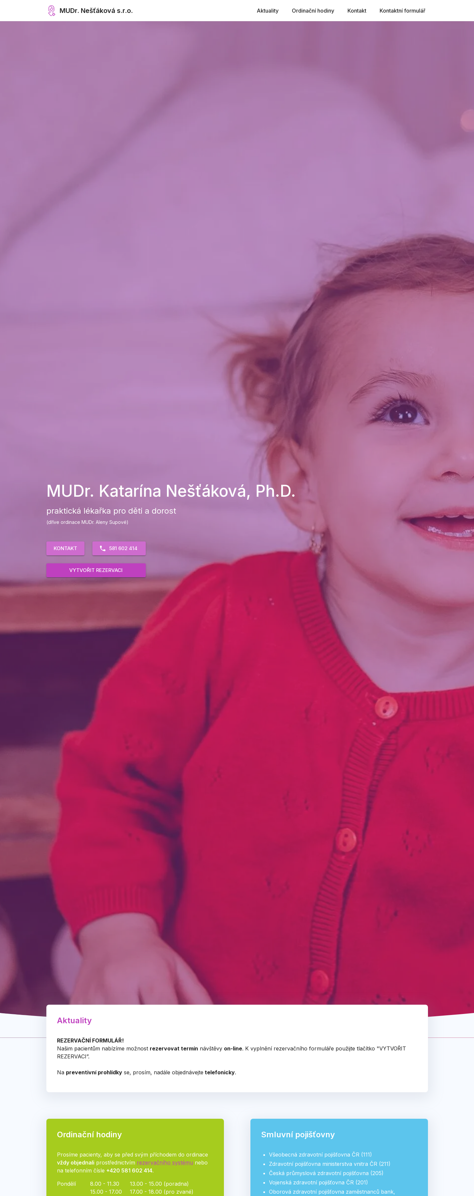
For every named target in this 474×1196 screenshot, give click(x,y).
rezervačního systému (165, 1162)
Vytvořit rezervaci (96, 570)
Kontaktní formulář (402, 10)
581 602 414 (118, 548)
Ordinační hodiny (313, 10)
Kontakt (356, 10)
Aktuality (268, 10)
